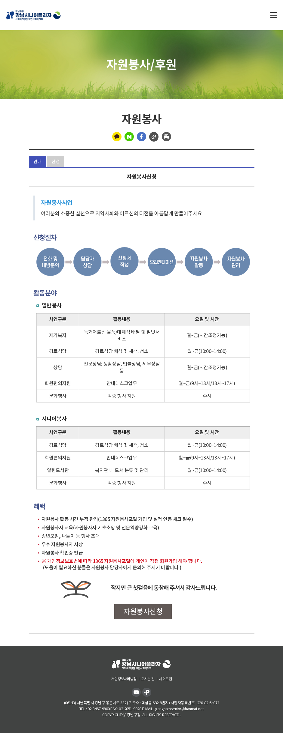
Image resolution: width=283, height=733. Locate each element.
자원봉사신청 (143, 611)
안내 (37, 161)
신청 (55, 161)
